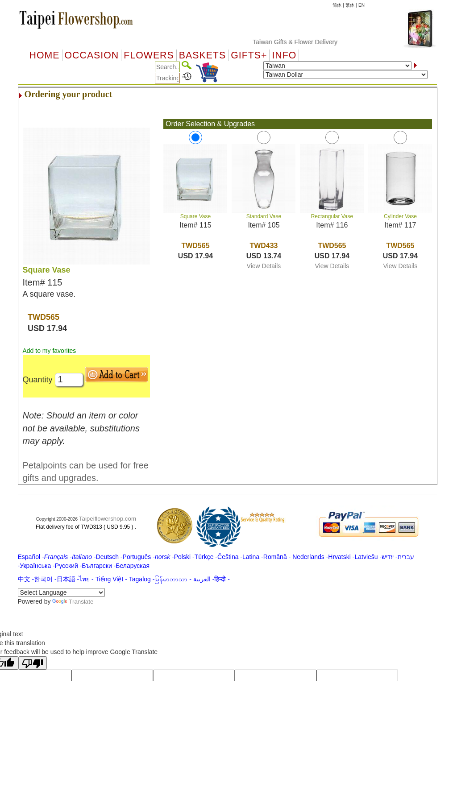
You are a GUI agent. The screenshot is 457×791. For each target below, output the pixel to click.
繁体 (349, 5)
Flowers (149, 55)
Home (44, 55)
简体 (336, 5)
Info (284, 55)
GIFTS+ (249, 55)
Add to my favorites (49, 350)
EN (361, 5)
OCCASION (92, 55)
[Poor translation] (32, 663)
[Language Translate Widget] (61, 592)
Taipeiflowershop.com (107, 518)
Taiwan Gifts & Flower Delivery (302, 42)
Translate (72, 601)
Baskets (202, 55)
